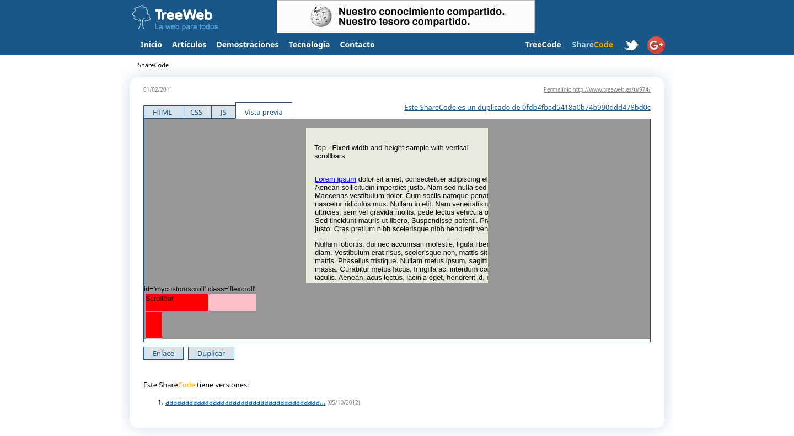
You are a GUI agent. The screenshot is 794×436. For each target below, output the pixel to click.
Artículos (189, 44)
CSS (196, 112)
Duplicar (211, 353)
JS (224, 112)
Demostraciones (247, 44)
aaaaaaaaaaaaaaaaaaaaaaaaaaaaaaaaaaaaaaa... (245, 402)
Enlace (163, 353)
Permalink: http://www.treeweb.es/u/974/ (597, 89)
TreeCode (543, 44)
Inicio (151, 44)
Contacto (357, 44)
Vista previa (264, 112)
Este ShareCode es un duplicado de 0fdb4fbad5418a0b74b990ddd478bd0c (527, 107)
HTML (162, 112)
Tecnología (309, 44)
